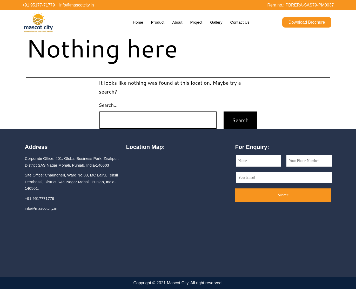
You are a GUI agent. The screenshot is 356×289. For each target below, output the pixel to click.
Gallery (216, 22)
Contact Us (240, 22)
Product (157, 22)
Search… (108, 105)
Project (196, 22)
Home (138, 22)
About (177, 22)
